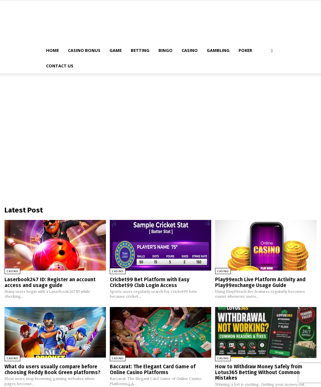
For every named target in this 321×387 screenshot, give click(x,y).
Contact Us (59, 66)
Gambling (218, 50)
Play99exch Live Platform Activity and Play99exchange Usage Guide (259, 282)
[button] (272, 50)
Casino (190, 50)
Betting (140, 50)
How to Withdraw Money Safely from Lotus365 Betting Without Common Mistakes (257, 371)
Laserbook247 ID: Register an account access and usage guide (49, 282)
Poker (245, 50)
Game (115, 50)
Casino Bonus (84, 50)
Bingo (165, 50)
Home (52, 50)
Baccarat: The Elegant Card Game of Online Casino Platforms (160, 368)
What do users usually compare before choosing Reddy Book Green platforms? (51, 368)
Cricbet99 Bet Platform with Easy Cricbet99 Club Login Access (160, 282)
